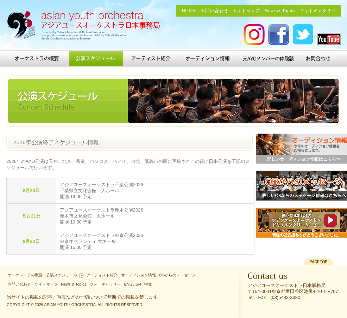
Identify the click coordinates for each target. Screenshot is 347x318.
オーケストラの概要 (37, 58)
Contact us (268, 277)
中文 (148, 284)
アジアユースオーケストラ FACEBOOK (278, 34)
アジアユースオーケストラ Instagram (254, 34)
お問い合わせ (214, 10)
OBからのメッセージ (177, 275)
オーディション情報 (208, 58)
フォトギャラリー (318, 10)
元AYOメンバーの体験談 (268, 58)
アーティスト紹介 (150, 58)
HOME (189, 10)
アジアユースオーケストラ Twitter (303, 34)
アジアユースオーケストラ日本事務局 (85, 26)
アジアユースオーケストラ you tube (329, 39)
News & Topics (280, 10)
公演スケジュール (96, 58)
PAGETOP (318, 261)
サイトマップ (246, 10)
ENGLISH (132, 284)
